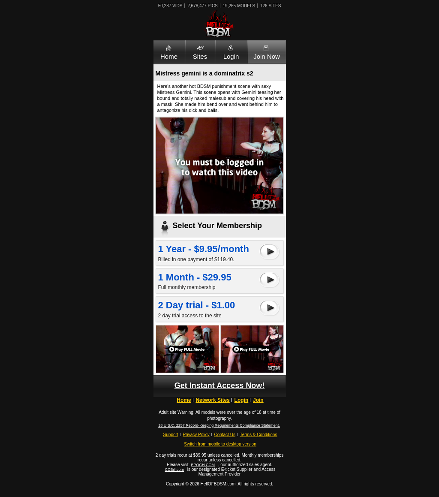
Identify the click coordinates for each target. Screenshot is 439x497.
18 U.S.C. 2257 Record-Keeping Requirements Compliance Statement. (219, 425)
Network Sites (212, 400)
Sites (200, 56)
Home (168, 56)
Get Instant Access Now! (219, 385)
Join (258, 400)
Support (170, 434)
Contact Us (224, 434)
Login (231, 56)
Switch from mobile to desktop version (220, 444)
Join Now (266, 56)
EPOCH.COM (203, 465)
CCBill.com (174, 469)
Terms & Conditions (258, 434)
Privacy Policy (196, 434)
